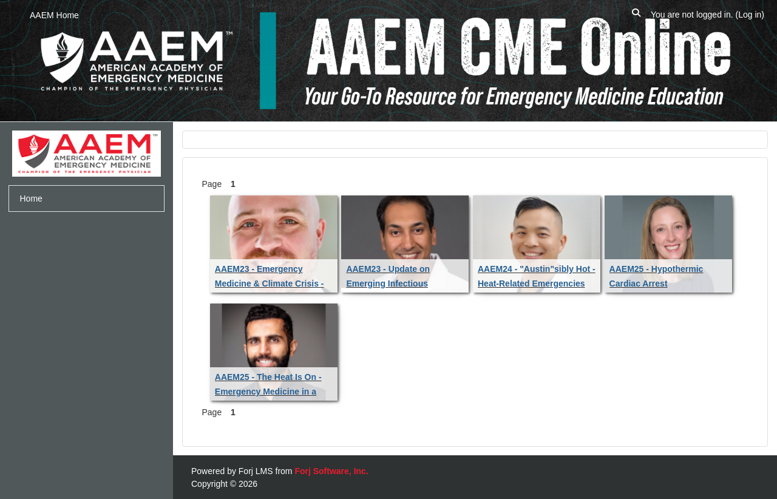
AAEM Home (54, 15)
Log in (749, 14)
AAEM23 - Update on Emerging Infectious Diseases (388, 283)
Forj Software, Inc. (331, 471)
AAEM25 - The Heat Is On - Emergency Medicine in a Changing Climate (268, 391)
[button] (636, 15)
